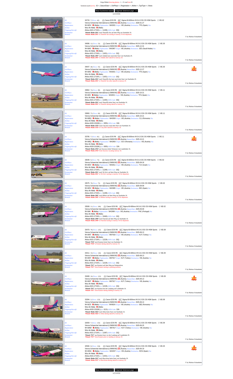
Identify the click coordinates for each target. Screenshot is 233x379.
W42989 (112, 211)
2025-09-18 (140, 162)
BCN (141, 351)
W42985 (112, 188)
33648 (87, 160)
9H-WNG (88, 351)
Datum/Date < (105, 6)
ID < (97, 6)
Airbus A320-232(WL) (92, 123)
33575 (87, 183)
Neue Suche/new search (104, 11)
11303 (104, 100)
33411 (87, 253)
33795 (87, 137)
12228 (104, 239)
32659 (87, 323)
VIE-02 (161, 20)
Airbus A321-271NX (92, 30)
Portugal (146, 211)
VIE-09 (163, 230)
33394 (87, 299)
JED (140, 48)
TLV (140, 165)
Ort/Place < (115, 6)
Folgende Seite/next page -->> (126, 11)
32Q (117, 30)
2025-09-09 (140, 186)
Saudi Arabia (147, 48)
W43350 (113, 118)
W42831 (112, 25)
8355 (105, 123)
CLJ (140, 118)
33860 (87, 113)
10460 (104, 216)
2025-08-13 (140, 232)
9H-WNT (88, 235)
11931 (104, 356)
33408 (87, 276)
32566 (87, 346)
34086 (87, 43)
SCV (123, 142)
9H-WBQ (88, 118)
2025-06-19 (140, 349)
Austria (123, 23)
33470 (87, 230)
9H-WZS (88, 304)
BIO (140, 188)
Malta (97, 25)
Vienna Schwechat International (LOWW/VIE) (101, 23)
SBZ (140, 304)
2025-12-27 (140, 69)
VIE (122, 25)
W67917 (112, 258)
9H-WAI (88, 211)
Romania (146, 118)
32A (117, 123)
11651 (104, 53)
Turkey (145, 235)
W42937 (113, 351)
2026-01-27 (140, 23)
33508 (87, 206)
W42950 (113, 142)
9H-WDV (88, 25)
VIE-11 (162, 90)
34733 (87, 20)
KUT (140, 235)
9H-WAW (88, 328)
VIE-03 (162, 346)
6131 (105, 309)
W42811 (112, 165)
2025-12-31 (140, 46)
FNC (140, 211)
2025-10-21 (140, 93)
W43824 (112, 304)
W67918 (112, 235)
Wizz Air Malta (90, 28)
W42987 (112, 48)
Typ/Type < (143, 6)
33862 (87, 90)
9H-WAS (88, 48)
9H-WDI (88, 95)
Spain (145, 25)
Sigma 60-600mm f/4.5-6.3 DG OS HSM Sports (139, 20)
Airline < (135, 6)
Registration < (126, 6)
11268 (104, 30)
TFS (140, 25)
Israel (145, 165)
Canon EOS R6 (110, 20)
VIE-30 (162, 43)
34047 (87, 67)
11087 (104, 333)
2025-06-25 (140, 325)
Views (150, 6)
